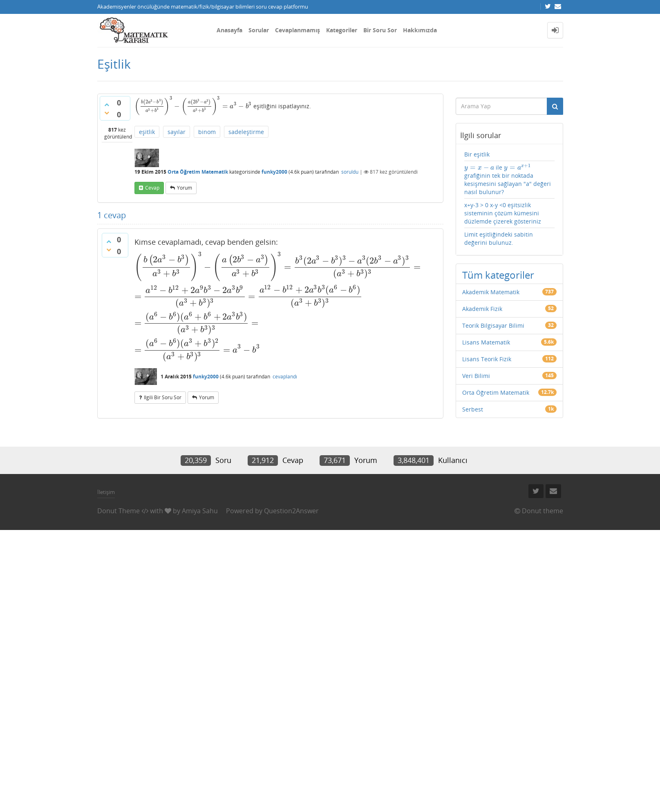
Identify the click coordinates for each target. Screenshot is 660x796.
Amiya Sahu (200, 510)
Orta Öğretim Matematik (198, 171)
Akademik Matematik (490, 292)
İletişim (106, 492)
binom (207, 132)
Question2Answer (291, 510)
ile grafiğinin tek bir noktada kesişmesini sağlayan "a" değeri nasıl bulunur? (507, 179)
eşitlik (147, 132)
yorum (184, 187)
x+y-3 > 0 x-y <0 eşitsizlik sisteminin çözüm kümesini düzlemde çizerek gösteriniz (502, 213)
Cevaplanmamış (297, 30)
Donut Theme (118, 510)
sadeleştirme (246, 132)
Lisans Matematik (486, 342)
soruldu (349, 171)
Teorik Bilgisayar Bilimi (493, 325)
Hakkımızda (420, 30)
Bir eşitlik (477, 154)
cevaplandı (285, 376)
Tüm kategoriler (498, 275)
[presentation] (193, 106)
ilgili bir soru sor (162, 397)
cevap (152, 187)
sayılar (177, 132)
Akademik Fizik (482, 309)
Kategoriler (341, 30)
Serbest (472, 409)
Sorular (258, 30)
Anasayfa (229, 30)
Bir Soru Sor (380, 30)
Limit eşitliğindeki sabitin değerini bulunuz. (498, 238)
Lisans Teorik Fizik (486, 359)
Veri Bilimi (476, 376)
